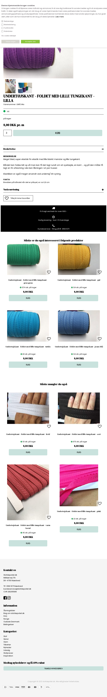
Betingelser (8, 624)
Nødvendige (9, 21)
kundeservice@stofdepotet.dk (17, 589)
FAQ (5, 616)
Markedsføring (10, 24)
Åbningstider (9, 610)
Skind (5, 639)
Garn (5, 642)
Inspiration (8, 655)
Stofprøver (8, 653)
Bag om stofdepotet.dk (13, 613)
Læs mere (59, 16)
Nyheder (7, 647)
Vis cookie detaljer (8, 36)
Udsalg (6, 650)
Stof (5, 636)
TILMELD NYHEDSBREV (53, 668)
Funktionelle (8, 28)
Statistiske (8, 31)
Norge (6, 619)
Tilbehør (7, 644)
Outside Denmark (11, 621)
